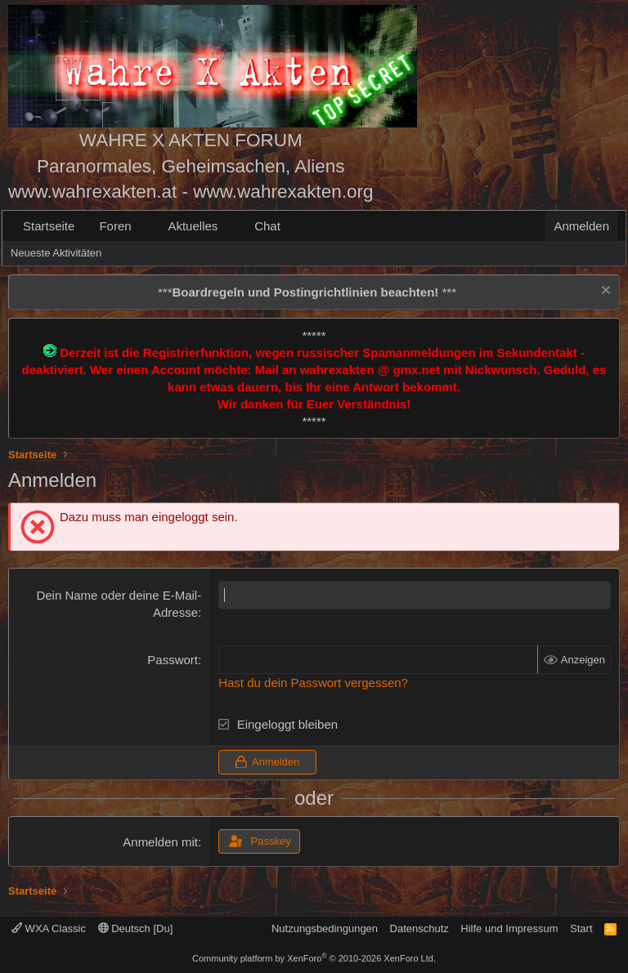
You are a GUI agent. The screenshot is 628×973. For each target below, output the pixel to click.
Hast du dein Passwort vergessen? (313, 683)
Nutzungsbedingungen (324, 928)
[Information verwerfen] (604, 292)
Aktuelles (193, 226)
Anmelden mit (160, 842)
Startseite (48, 226)
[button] (143, 226)
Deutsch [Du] (135, 928)
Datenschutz (419, 928)
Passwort (172, 660)
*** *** (307, 292)
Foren (115, 226)
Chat (267, 226)
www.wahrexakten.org (283, 191)
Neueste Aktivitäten (56, 253)
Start (581, 928)
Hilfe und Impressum (509, 928)
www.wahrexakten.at (92, 191)
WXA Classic (48, 928)
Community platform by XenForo (314, 958)
